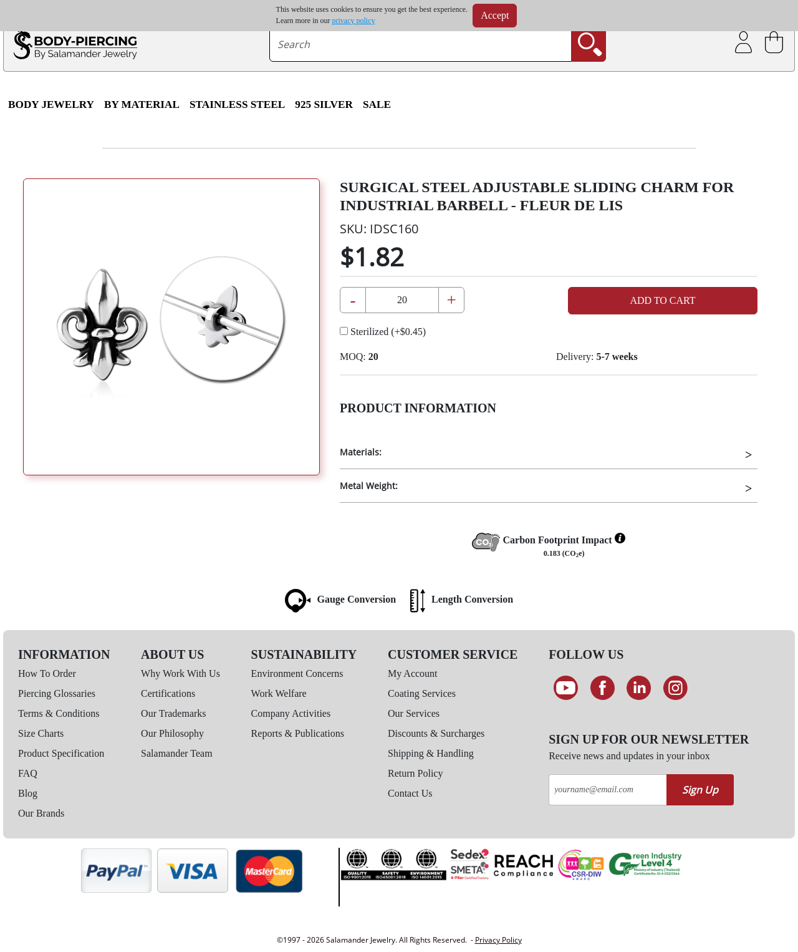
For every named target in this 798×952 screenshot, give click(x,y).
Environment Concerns (297, 673)
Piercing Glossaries (56, 693)
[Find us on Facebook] (602, 688)
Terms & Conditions (58, 713)
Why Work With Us (180, 673)
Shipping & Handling (431, 753)
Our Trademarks (173, 713)
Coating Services (422, 693)
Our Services (414, 713)
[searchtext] (420, 44)
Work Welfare (279, 693)
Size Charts (41, 733)
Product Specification (61, 753)
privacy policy (353, 20)
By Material (142, 104)
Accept (495, 15)
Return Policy (415, 773)
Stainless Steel (237, 104)
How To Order (47, 673)
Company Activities (291, 713)
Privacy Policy (498, 940)
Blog (27, 793)
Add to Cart (662, 300)
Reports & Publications (297, 733)
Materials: (361, 452)
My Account (413, 673)
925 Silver (324, 104)
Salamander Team (177, 753)
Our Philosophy (172, 733)
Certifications (168, 693)
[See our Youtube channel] (566, 688)
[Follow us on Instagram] (675, 688)
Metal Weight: (369, 486)
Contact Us (410, 793)
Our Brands (41, 813)
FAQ (27, 773)
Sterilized (383, 331)
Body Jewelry (51, 104)
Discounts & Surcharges (436, 733)
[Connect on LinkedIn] (639, 688)
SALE (377, 104)
